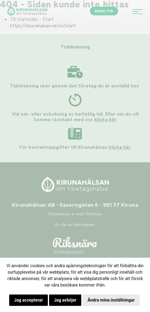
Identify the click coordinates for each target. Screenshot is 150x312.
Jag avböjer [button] (65, 300)
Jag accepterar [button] (28, 300)
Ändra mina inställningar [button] (111, 300)
